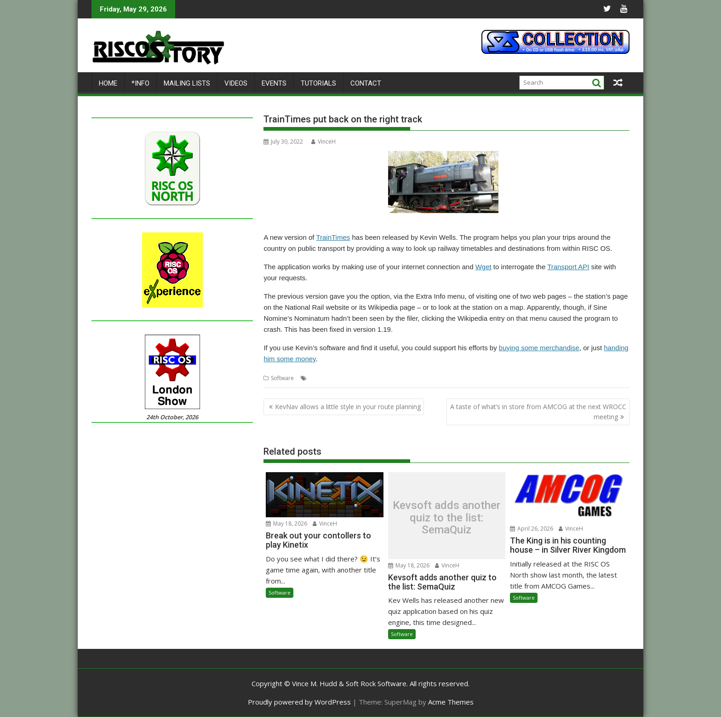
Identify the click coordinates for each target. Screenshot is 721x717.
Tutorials (318, 83)
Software (282, 378)
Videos (235, 83)
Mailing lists (187, 83)
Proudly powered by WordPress (299, 701)
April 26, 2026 (531, 528)
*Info (140, 83)
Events (274, 83)
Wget (483, 267)
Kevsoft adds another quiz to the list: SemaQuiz (446, 518)
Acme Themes (451, 701)
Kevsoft (351, 378)
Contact (365, 83)
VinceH (323, 141)
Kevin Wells (323, 378)
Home (108, 83)
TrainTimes (333, 237)
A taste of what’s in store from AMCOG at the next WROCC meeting (538, 411)
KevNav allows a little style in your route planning (348, 406)
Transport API (568, 267)
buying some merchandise (539, 348)
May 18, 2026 (286, 523)
